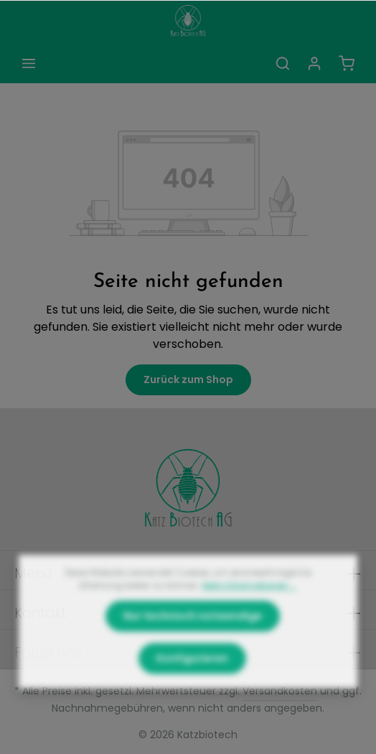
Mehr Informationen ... (249, 611)
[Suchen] (282, 63)
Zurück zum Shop (188, 379)
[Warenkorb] (347, 63)
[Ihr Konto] (314, 63)
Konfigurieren (192, 684)
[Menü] (28, 63)
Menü (33, 573)
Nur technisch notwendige (192, 642)
